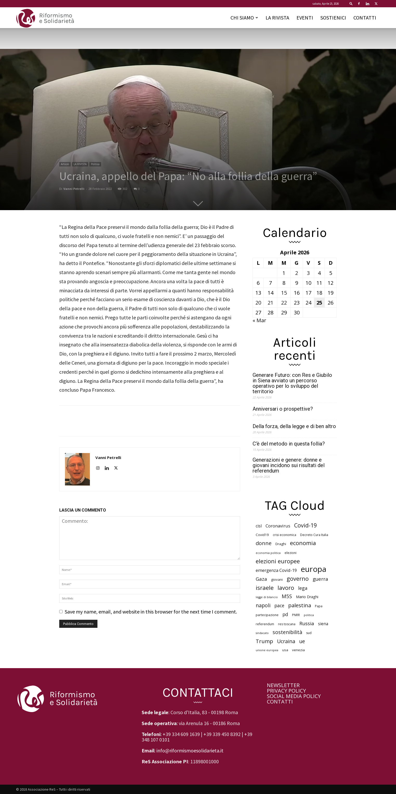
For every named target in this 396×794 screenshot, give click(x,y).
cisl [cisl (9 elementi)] (259, 526)
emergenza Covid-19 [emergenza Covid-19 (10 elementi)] (276, 570)
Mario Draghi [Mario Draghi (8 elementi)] (307, 596)
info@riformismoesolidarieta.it (189, 750)
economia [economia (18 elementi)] (303, 543)
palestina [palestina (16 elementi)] (299, 605)
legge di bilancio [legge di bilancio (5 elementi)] (267, 597)
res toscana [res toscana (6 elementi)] (286, 624)
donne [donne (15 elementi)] (264, 543)
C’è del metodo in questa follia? (289, 444)
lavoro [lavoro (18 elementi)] (286, 587)
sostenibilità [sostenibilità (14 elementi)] (287, 632)
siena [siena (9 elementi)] (323, 624)
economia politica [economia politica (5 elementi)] (268, 553)
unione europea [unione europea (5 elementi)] (267, 650)
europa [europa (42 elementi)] (313, 569)
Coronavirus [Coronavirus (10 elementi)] (278, 526)
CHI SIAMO (244, 17)
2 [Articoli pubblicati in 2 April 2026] (296, 272)
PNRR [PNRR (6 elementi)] (296, 615)
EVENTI (304, 17)
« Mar (259, 320)
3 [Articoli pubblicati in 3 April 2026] (308, 272)
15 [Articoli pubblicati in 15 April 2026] (284, 292)
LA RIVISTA (277, 17)
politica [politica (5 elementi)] (309, 615)
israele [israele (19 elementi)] (265, 587)
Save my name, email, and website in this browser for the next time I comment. (151, 611)
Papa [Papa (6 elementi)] (318, 606)
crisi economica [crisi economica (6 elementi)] (284, 535)
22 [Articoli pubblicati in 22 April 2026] (284, 302)
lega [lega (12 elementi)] (302, 588)
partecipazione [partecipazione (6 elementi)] (267, 615)
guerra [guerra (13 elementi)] (320, 579)
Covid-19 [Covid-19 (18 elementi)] (305, 525)
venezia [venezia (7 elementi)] (298, 650)
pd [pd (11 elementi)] (285, 614)
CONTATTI (364, 17)
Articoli (65, 164)
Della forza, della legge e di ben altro (294, 426)
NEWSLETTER (283, 685)
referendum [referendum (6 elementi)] (265, 624)
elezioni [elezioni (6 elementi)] (290, 553)
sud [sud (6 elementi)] (309, 633)
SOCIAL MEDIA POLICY (294, 696)
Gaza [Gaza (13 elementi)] (261, 579)
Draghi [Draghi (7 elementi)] (280, 543)
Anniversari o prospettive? (283, 409)
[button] (351, 3)
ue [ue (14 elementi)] (302, 641)
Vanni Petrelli (73, 189)
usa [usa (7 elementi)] (285, 650)
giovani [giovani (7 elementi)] (277, 579)
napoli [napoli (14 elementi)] (263, 605)
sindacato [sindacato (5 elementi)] (262, 633)
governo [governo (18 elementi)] (298, 578)
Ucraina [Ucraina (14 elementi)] (286, 641)
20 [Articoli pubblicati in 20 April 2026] (258, 302)
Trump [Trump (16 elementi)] (264, 641)
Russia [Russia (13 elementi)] (306, 623)
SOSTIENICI (333, 17)
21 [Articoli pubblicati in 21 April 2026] (270, 302)
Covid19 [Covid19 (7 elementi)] (262, 534)
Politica (95, 164)
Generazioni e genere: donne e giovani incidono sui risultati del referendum (289, 465)
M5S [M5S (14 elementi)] (287, 596)
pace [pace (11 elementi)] (279, 605)
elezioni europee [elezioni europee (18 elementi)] (278, 561)
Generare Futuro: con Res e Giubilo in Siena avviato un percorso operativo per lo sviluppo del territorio (292, 383)
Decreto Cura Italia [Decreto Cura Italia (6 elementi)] (314, 535)
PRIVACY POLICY (286, 690)
